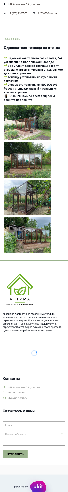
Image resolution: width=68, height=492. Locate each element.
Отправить (15, 454)
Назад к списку (11, 38)
